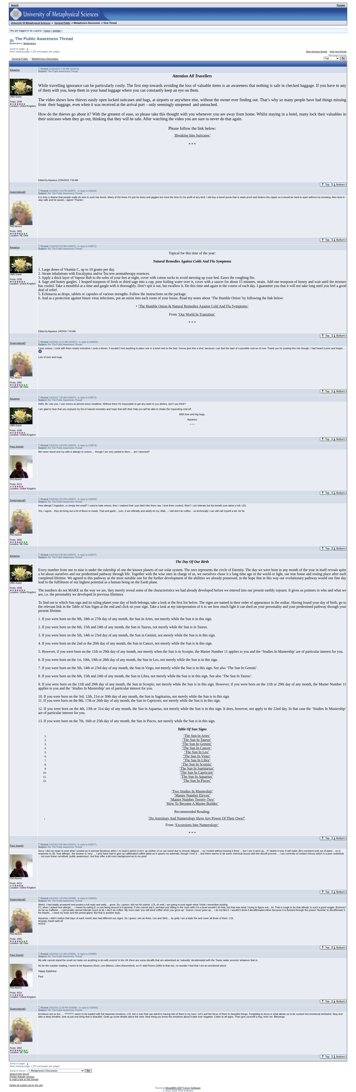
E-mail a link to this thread (24, 1079)
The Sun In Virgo (196, 756)
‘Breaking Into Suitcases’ (192, 135)
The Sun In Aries (196, 736)
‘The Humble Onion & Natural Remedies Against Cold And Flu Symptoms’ (193, 306)
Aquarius (15, 70)
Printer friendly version (22, 1076)
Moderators (29, 43)
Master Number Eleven (192, 795)
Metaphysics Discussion (45, 58)
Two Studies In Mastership (192, 791)
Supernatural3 (17, 192)
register (56, 30)
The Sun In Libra (196, 760)
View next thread (337, 51)
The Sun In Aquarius (197, 776)
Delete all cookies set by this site (26, 1085)
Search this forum (19, 1073)
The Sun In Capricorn (197, 772)
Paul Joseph (17, 446)
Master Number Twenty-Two (192, 799)
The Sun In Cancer (196, 748)
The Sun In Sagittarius (196, 768)
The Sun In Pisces (197, 781)
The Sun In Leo (196, 752)
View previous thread (316, 51)
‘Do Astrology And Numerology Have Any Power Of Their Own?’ (196, 818)
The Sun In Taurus (196, 740)
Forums (341, 5)
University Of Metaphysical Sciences (30, 23)
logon (47, 30)
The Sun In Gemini (197, 744)
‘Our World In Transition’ (196, 314)
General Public (62, 23)
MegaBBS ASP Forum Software (182, 1088)
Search (14, 5)
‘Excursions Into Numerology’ (196, 825)
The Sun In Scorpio (197, 764)
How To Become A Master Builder (192, 803)
